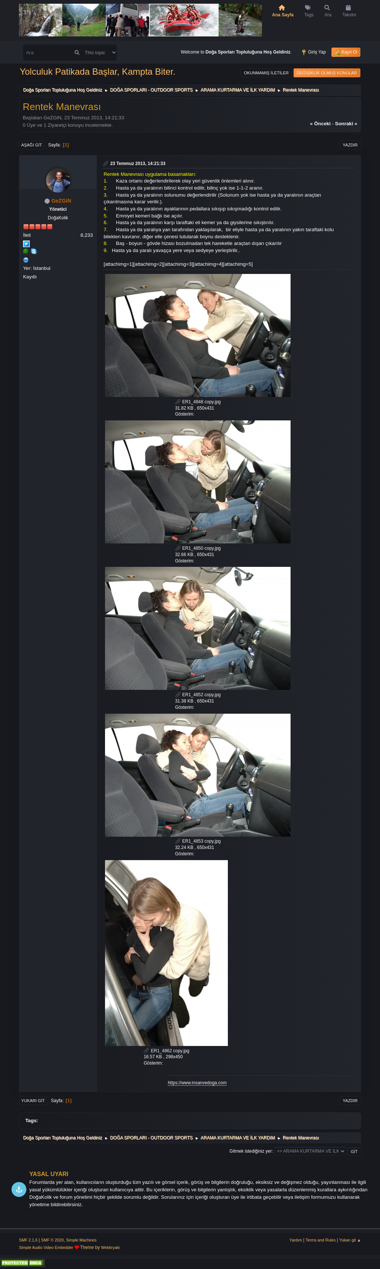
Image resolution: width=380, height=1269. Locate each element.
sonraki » (346, 123)
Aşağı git (31, 145)
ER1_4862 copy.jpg (166, 1050)
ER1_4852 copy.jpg (198, 694)
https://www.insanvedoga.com (197, 1082)
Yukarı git (33, 1100)
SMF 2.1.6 (28, 1240)
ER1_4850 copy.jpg (198, 548)
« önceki (320, 123)
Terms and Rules (321, 1240)
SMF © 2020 (52, 1240)
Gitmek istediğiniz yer (250, 1151)
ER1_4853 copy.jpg (198, 841)
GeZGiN (61, 201)
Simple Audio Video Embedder (46, 1247)
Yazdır (350, 145)
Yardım (295, 1240)
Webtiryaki (110, 1247)
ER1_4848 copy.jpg (198, 401)
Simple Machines (81, 1240)
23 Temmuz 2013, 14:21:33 (138, 163)
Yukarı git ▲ (350, 1240)
